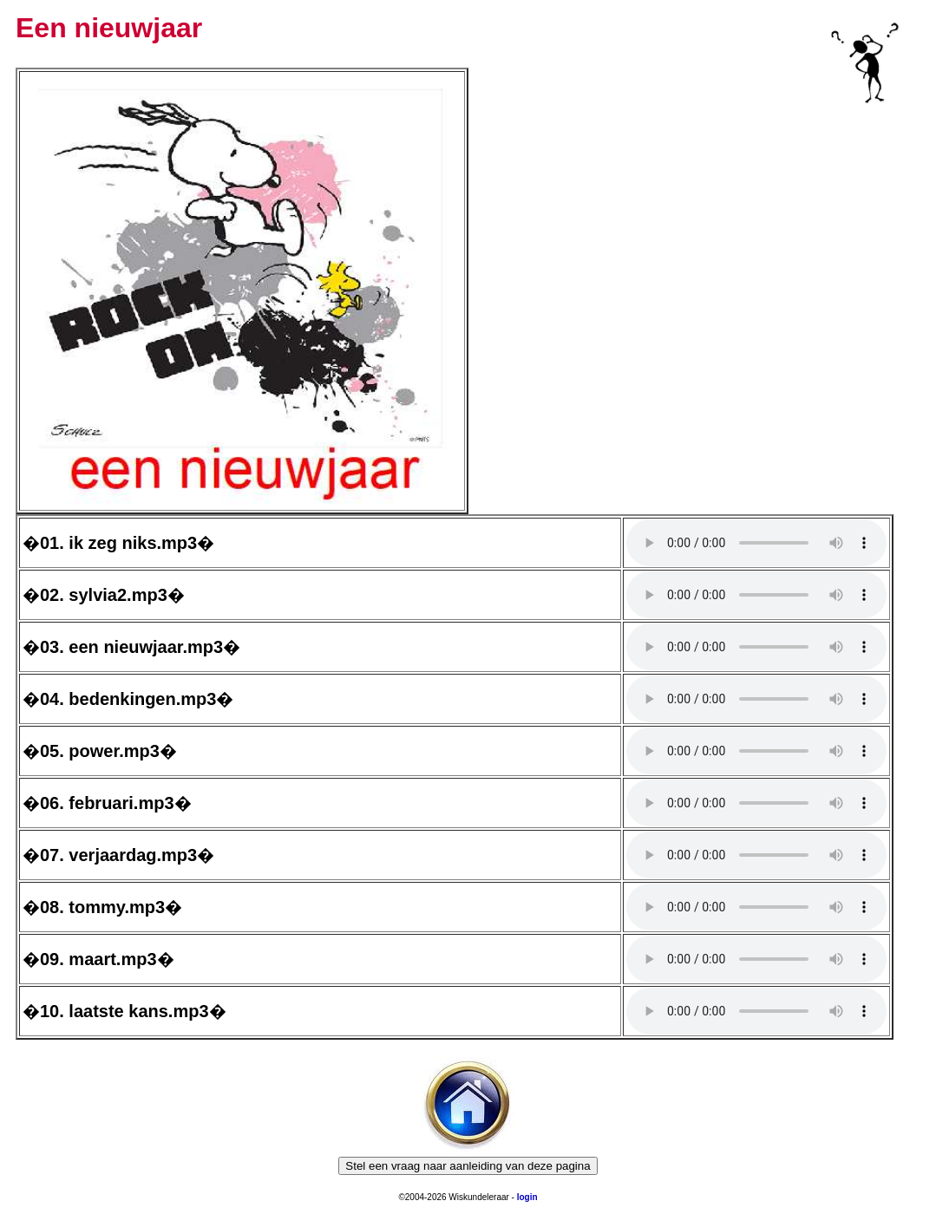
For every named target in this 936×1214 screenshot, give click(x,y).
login (527, 1197)
